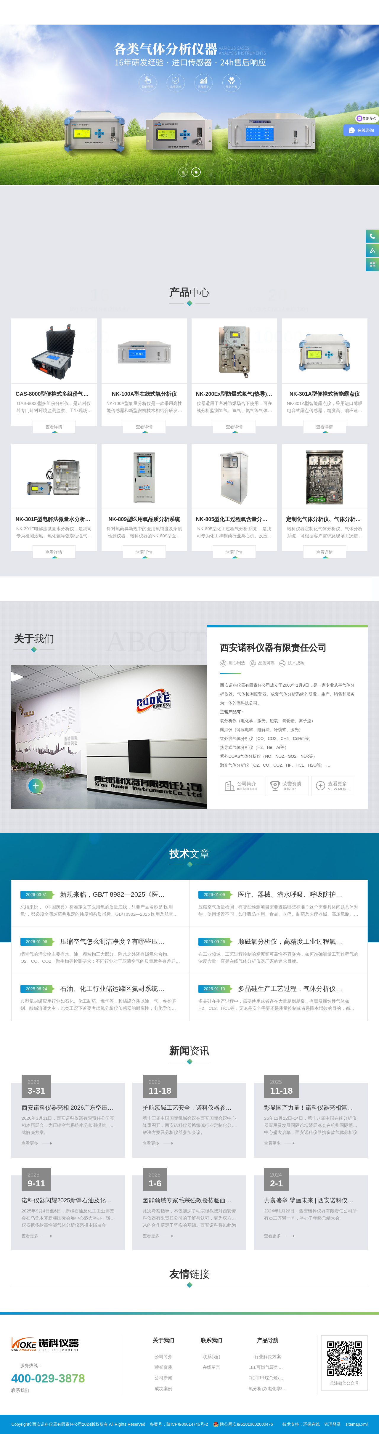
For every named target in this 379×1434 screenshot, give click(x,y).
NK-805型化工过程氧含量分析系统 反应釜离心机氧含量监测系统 (234, 508)
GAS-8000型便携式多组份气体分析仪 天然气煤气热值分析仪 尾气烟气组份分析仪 (54, 383)
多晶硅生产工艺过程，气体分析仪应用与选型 (292, 1088)
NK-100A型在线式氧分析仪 (144, 383)
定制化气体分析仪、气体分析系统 (324, 508)
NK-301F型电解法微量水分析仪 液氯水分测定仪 (54, 508)
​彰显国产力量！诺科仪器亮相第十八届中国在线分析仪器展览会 (310, 1114)
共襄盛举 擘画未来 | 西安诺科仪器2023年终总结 (310, 1206)
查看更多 (49, 1132)
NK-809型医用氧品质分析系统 (144, 508)
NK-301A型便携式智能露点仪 (324, 383)
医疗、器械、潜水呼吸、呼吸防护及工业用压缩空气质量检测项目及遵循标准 (292, 994)
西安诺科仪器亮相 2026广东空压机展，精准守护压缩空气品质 (68, 1114)
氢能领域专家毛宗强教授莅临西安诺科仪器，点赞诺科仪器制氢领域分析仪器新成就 (189, 1206)
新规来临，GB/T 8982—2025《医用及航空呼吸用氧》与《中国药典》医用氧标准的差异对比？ (114, 994)
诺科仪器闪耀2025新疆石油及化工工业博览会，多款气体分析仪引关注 (68, 1206)
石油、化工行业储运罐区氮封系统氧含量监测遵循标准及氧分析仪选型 (114, 1088)
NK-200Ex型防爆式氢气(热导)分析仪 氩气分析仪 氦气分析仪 (234, 383)
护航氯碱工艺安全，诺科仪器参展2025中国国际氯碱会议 (189, 1114)
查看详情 (54, 400)
